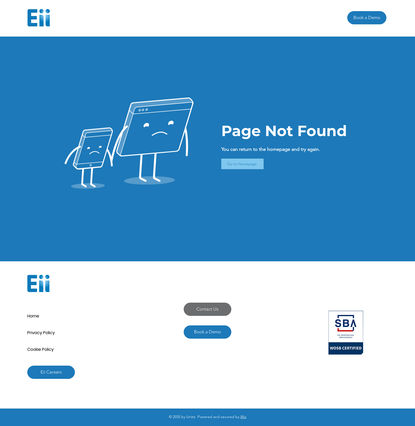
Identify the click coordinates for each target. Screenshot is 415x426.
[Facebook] (325, 374)
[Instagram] (335, 374)
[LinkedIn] (355, 374)
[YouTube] (366, 374)
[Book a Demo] (366, 17)
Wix (243, 416)
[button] (207, 309)
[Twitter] (345, 374)
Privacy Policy (41, 333)
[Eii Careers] (51, 372)
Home (33, 316)
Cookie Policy (40, 349)
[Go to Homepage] (242, 164)
